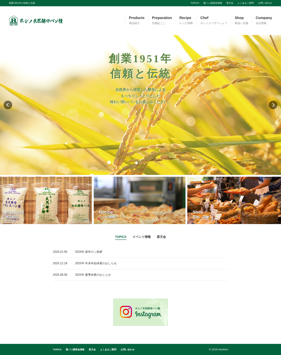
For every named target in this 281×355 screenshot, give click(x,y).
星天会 (229, 3)
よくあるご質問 (245, 3)
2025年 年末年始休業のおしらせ (96, 263)
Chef (213, 20)
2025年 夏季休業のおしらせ (93, 274)
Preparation (162, 20)
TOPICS (194, 3)
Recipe (186, 20)
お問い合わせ (265, 3)
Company (264, 20)
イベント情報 (141, 237)
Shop (241, 20)
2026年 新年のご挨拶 (88, 251)
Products (137, 20)
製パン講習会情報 (212, 3)
